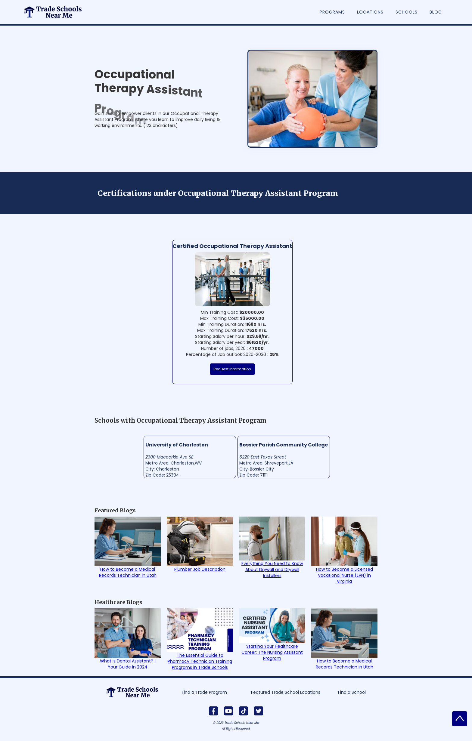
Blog (436, 12)
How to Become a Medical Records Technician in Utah (128, 572)
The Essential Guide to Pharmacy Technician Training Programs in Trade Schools (200, 661)
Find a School (352, 692)
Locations (370, 12)
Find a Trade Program (204, 692)
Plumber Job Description (199, 569)
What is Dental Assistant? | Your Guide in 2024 (128, 664)
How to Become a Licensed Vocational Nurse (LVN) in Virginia (344, 575)
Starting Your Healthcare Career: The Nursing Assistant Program (272, 652)
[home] (56, 9)
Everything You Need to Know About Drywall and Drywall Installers (272, 569)
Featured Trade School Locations (285, 692)
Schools (407, 12)
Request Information (232, 369)
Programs (332, 12)
